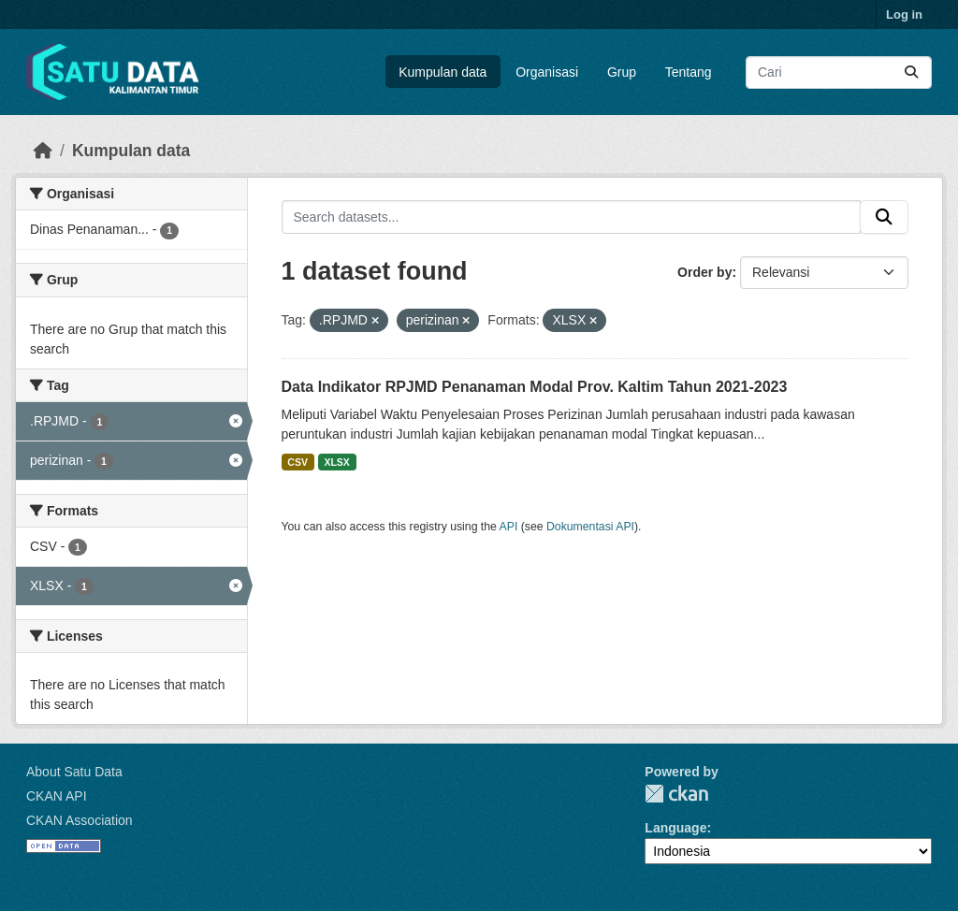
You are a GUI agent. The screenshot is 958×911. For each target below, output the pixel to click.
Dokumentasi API (590, 526)
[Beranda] (43, 150)
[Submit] (911, 72)
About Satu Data (74, 771)
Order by (704, 272)
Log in (904, 14)
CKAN (676, 793)
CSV (297, 462)
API (509, 526)
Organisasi (546, 72)
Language (675, 827)
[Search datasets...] (839, 72)
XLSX (336, 462)
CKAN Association (79, 820)
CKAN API (56, 795)
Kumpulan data (442, 72)
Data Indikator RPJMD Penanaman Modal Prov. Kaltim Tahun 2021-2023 (535, 387)
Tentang (688, 72)
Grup (621, 72)
